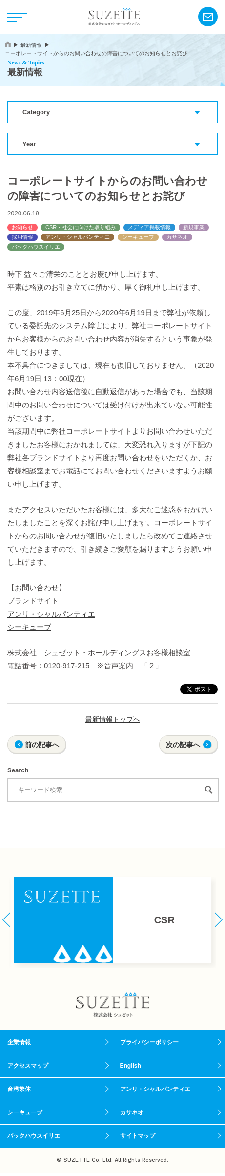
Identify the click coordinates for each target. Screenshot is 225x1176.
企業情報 (19, 1042)
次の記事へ (183, 744)
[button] (6, 919)
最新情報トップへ (112, 719)
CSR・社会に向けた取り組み (80, 227)
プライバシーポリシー (149, 1042)
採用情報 (22, 237)
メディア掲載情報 (149, 227)
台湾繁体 (19, 1089)
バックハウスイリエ (36, 247)
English (130, 1065)
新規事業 (194, 227)
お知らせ (22, 227)
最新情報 (31, 45)
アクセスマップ (27, 1065)
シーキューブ (138, 237)
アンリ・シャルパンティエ (77, 237)
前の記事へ (42, 744)
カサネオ (177, 237)
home (8, 44)
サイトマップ (137, 1136)
